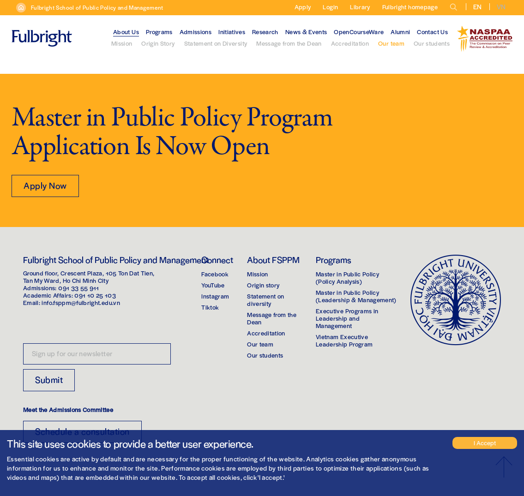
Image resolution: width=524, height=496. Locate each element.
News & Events (306, 31)
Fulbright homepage (410, 6)
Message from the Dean (288, 43)
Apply (303, 6)
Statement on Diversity (215, 43)
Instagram (215, 296)
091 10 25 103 (95, 295)
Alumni (400, 31)
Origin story (263, 285)
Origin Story (158, 43)
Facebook (215, 273)
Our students (432, 43)
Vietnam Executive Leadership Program (344, 340)
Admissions (196, 31)
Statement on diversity (265, 300)
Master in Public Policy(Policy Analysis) (347, 277)
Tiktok (210, 307)
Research (265, 31)
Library (360, 6)
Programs (159, 31)
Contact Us (432, 31)
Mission (121, 43)
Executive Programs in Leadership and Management (347, 318)
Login (330, 6)
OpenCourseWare (359, 31)
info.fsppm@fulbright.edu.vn (81, 302)
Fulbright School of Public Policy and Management (97, 7)
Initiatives (231, 31)
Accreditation (350, 43)
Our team (391, 43)
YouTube (212, 285)
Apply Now (45, 185)
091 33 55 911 (78, 287)
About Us (126, 31)
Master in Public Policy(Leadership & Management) (356, 296)
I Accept (485, 442)
